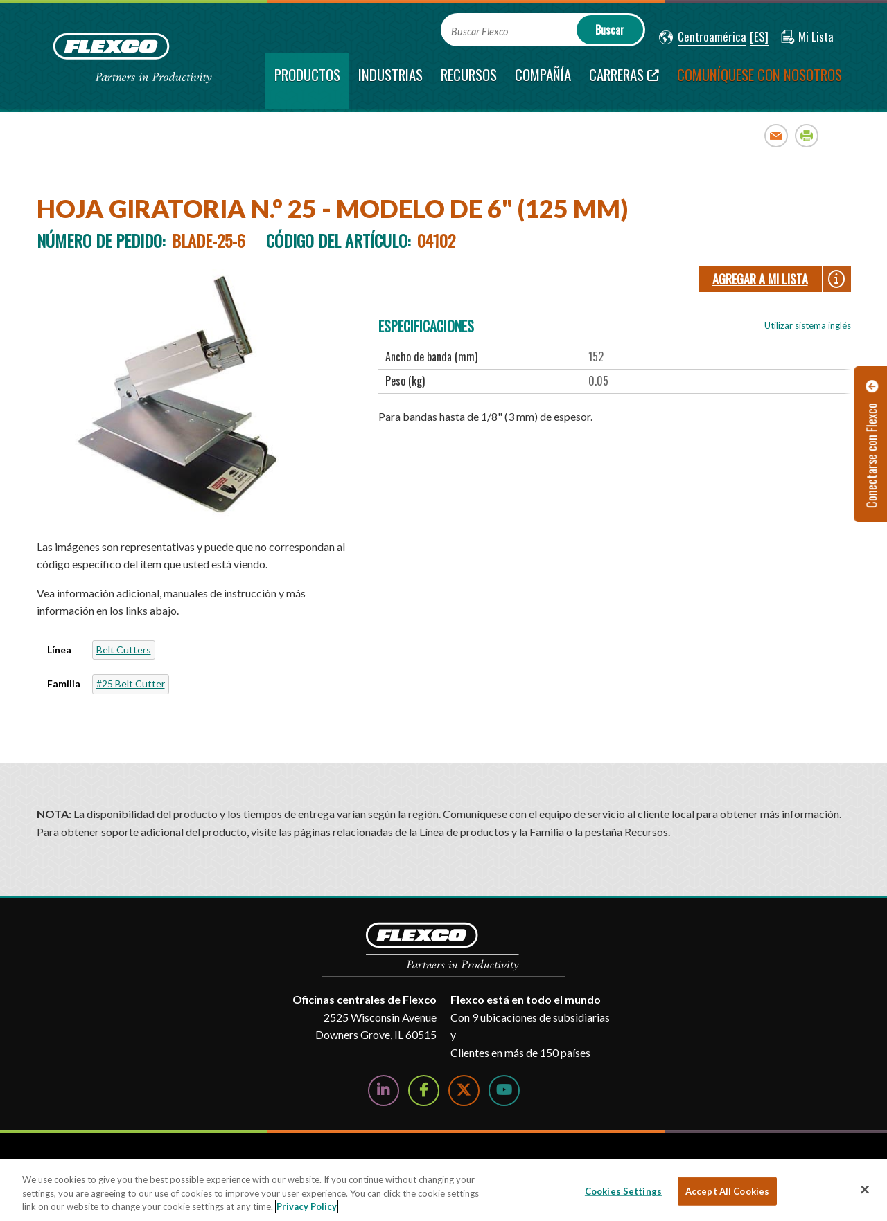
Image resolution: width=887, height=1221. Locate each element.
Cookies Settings (623, 1190)
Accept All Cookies (727, 1190)
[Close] (865, 1189)
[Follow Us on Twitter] (464, 1090)
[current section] (307, 81)
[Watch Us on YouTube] (504, 1090)
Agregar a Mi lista (760, 279)
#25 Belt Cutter (130, 683)
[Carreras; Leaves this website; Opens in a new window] (624, 81)
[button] (702, 37)
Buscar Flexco (479, 31)
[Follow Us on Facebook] (423, 1090)
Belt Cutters (123, 649)
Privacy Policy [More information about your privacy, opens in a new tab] (306, 1206)
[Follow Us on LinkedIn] (383, 1090)
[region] (443, 1190)
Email (776, 135)
